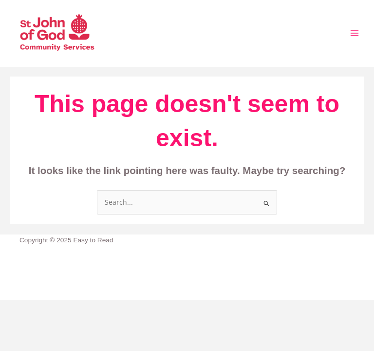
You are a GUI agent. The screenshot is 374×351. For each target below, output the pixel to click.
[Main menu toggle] (355, 33)
